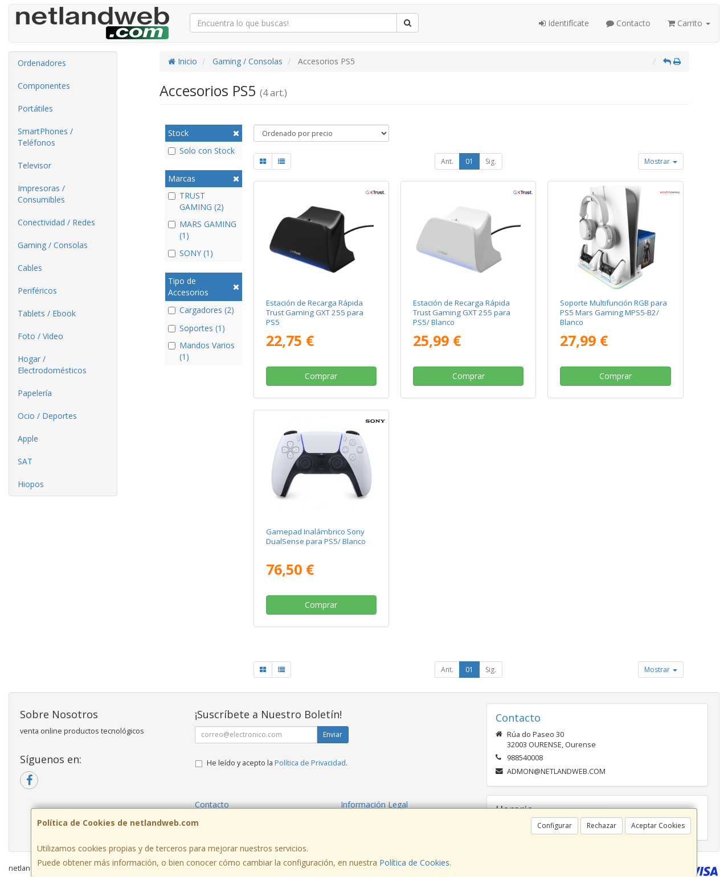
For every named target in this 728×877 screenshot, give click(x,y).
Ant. (447, 161)
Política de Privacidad (310, 763)
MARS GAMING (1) (202, 230)
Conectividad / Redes (56, 222)
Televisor (34, 165)
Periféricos (37, 290)
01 (469, 161)
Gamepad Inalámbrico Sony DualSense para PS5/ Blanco (316, 536)
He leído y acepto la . (277, 763)
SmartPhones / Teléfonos (45, 137)
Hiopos (31, 484)
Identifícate (564, 23)
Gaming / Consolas (53, 245)
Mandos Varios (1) (201, 351)
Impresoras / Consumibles (41, 194)
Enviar (332, 734)
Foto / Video (40, 336)
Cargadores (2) (201, 309)
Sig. (490, 161)
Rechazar (601, 825)
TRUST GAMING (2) (196, 201)
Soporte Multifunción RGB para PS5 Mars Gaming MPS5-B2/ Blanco (613, 313)
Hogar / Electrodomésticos (52, 364)
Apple (28, 438)
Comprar (321, 375)
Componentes (44, 85)
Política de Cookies (414, 862)
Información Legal (374, 804)
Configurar (554, 825)
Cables (30, 267)
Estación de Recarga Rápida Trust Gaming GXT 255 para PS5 (314, 313)
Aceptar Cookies (658, 825)
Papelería (35, 393)
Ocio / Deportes (47, 415)
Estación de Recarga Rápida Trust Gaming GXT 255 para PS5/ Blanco (461, 313)
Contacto (628, 23)
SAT (25, 461)
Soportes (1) (196, 328)
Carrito (689, 23)
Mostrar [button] (660, 161)
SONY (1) (190, 253)
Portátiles (35, 108)
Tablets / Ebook (47, 313)
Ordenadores (42, 62)
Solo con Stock (201, 150)
